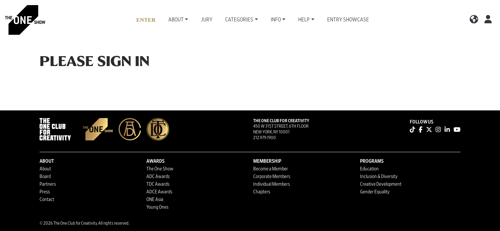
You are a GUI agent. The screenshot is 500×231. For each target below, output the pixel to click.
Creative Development (380, 184)
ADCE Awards (159, 191)
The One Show (159, 168)
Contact (47, 199)
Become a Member (270, 168)
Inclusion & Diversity (379, 176)
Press (45, 191)
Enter (146, 20)
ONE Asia (154, 199)
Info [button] (276, 20)
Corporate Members (271, 176)
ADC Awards (158, 176)
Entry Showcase (348, 20)
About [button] (176, 20)
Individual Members (271, 184)
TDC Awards (157, 184)
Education (369, 168)
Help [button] (304, 20)
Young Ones (157, 207)
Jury (206, 20)
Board (45, 176)
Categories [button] (239, 20)
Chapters (261, 191)
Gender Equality (375, 191)
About (45, 168)
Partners (48, 184)
